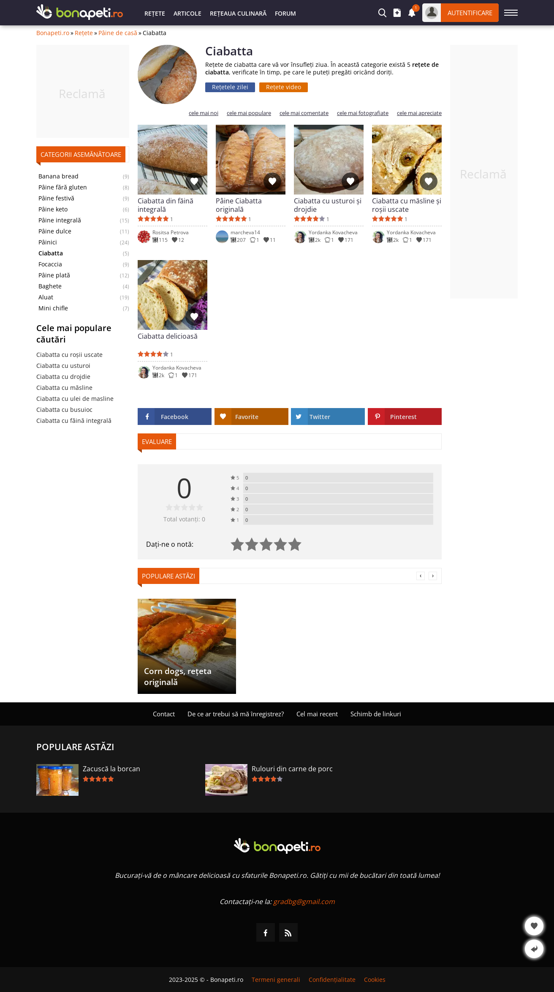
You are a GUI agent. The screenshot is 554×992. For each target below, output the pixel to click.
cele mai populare (249, 113)
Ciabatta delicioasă (168, 336)
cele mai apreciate (419, 113)
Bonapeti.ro (52, 33)
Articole (187, 13)
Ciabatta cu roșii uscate (69, 355)
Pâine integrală (59, 220)
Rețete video (283, 87)
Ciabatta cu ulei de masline (75, 399)
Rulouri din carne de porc (292, 768)
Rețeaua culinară (238, 13)
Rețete (154, 13)
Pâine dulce (54, 231)
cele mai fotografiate (362, 113)
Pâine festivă (56, 198)
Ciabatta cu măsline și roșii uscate (406, 205)
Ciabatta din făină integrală (165, 205)
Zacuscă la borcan (111, 768)
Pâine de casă (117, 33)
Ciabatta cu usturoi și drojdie (327, 205)
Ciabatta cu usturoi (63, 366)
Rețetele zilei (230, 87)
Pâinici (47, 242)
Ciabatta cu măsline (64, 388)
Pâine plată (54, 275)
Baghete (50, 286)
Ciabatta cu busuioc (64, 410)
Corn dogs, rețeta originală (178, 677)
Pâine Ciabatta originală (239, 205)
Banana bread (58, 176)
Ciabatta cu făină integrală (73, 421)
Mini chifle (53, 308)
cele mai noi (203, 113)
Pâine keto (53, 209)
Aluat (45, 297)
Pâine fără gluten (62, 187)
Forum (285, 13)
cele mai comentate (304, 113)
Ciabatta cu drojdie (63, 377)
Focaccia (50, 264)
